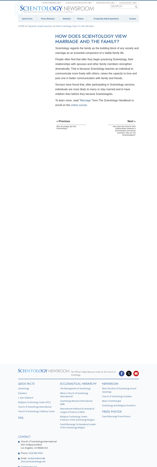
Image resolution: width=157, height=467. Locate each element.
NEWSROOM (110, 327)
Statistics (67, 19)
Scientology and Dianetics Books (32, 155)
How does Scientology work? (31, 93)
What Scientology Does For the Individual (74, 26)
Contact (132, 19)
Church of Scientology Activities (117, 339)
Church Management (30, 255)
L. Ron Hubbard (25, 340)
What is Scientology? (96, 434)
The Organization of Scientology (29, 246)
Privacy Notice (56, 461)
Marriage (85, 100)
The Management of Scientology (75, 331)
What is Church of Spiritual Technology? (33, 276)
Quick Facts (27, 19)
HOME (21, 26)
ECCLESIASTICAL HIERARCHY (78, 327)
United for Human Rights (80, 449)
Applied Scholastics (27, 449)
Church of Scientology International (34, 350)
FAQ (20, 361)
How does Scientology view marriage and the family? (33, 115)
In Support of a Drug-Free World (52, 449)
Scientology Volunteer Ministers (83, 439)
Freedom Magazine (66, 444)
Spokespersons (29, 409)
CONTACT (24, 380)
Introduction (26, 47)
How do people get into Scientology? (31, 107)
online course (79, 105)
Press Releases (48, 19)
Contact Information (31, 418)
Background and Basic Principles (31, 57)
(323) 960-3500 (36, 396)
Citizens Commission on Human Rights (35, 454)
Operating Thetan (28, 195)
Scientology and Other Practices (31, 235)
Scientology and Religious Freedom (119, 348)
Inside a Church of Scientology (29, 213)
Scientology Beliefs (29, 66)
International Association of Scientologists (36, 444)
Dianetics (22, 336)
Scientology (23, 331)
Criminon (113, 444)
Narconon (124, 444)
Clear (22, 187)
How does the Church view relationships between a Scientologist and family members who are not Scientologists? (33, 126)
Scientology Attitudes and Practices (32, 224)
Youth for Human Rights (104, 449)
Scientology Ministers (30, 203)
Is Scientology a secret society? (31, 144)
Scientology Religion (75, 434)
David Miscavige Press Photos (116, 359)
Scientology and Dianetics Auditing (32, 177)
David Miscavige (116, 434)
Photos (80, 19)
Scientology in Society (31, 294)
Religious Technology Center (30, 265)
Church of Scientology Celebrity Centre (36, 354)
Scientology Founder (30, 75)
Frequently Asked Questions (106, 19)
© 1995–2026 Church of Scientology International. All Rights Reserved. (29, 461)
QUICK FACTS (26, 327)
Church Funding (28, 285)
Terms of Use (76, 461)
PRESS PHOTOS (112, 355)
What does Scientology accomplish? (31, 100)
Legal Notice (85, 461)
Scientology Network (55, 434)
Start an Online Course (56, 439)
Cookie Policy (66, 461)
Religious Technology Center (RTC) (34, 345)
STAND (81, 444)
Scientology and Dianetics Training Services (32, 166)
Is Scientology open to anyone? (31, 136)
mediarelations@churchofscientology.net (33, 403)
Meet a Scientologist (111, 344)
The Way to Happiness (97, 444)
